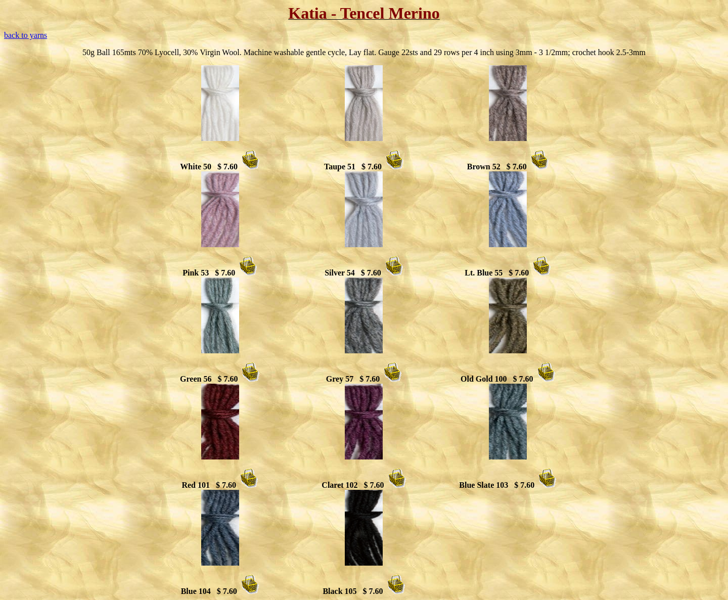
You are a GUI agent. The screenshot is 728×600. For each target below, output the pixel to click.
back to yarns (25, 35)
